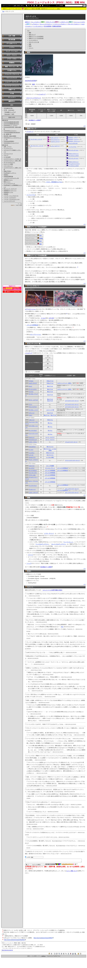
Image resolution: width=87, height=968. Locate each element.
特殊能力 (6, 174)
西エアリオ (50, 391)
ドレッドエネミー (36, 22)
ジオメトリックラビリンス (33, 98)
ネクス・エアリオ (33, 400)
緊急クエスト (7, 181)
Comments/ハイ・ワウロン (11, 125)
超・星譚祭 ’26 (7, 134)
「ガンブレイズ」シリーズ (36, 145)
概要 (30, 32)
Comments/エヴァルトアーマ (11, 143)
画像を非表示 (58, 590)
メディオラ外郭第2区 (50, 470)
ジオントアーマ (54, 137)
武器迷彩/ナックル (8, 192)
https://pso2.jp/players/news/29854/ (44, 938)
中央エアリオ (50, 381)
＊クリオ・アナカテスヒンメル (11, 199)
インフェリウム (72, 146)
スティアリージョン (35, 334)
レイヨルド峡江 (50, 457)
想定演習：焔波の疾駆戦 (10, 136)
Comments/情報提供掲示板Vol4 (12, 132)
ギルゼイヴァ (32, 457)
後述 (33, 84)
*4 (2, 937)
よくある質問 (7, 157)
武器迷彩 (6, 194)
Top (3, 11)
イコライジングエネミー (60, 24)
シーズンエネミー (38, 26)
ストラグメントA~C (73, 155)
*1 (63, 179)
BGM (30, 46)
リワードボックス (8, 166)
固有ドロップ (32, 34)
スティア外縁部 (50, 465)
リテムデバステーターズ (71, 442)
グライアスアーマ (55, 139)
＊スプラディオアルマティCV (11, 178)
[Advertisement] (12, 24)
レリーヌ (31, 455)
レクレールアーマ (55, 146)
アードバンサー (33, 389)
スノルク (31, 449)
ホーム (5, 5)
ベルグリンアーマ (55, 141)
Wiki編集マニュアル (10, 112)
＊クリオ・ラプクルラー (10, 197)
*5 (47, 526)
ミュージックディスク (9, 201)
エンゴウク (31, 468)
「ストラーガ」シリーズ (36, 139)
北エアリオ (50, 394)
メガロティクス (64, 22)
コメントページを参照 (49, 590)
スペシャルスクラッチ (9, 183)
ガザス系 (51, 318)
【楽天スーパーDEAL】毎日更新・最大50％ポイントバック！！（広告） (42, 8)
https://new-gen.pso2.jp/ (7, 950)
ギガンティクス (31, 16)
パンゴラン (31, 452)
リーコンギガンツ (33, 40)
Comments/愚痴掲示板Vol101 (11, 123)
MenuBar (7, 114)
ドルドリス (31, 465)
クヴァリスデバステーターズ (72, 460)
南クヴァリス (50, 446)
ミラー (47, 5)
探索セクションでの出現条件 (36, 36)
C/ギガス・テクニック (74, 141)
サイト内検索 (59, 5)
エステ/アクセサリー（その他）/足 (12, 159)
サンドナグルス (33, 430)
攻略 (30, 44)
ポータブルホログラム (9, 162)
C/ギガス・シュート (73, 139)
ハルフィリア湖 (50, 410)
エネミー (27, 22)
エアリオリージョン (30, 309)
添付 (22, 5)
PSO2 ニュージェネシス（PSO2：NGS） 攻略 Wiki (56, 2)
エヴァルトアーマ (8, 153)
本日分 (10, 110)
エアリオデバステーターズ (71, 400)
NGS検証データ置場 (35, 120)
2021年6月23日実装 (31, 80)
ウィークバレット (68, 542)
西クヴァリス (47, 449)
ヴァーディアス (33, 472)
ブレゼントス (32, 489)
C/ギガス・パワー (72, 137)
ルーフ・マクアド (50, 437)
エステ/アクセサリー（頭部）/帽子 (12, 160)
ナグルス (31, 381)
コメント (31, 48)
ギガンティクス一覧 (34, 42)
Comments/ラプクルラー (10, 130)
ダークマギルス (33, 470)
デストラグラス (33, 406)
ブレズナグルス (33, 485)
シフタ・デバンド (49, 533)
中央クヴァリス (50, 452)
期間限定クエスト (8, 180)
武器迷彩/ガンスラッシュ (10, 190)
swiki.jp (43, 956)
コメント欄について (71, 871)
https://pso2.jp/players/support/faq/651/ (15, 939)
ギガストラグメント (73, 153)
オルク (30, 386)
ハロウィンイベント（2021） (64, 383)
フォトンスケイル (72, 143)
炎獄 (40, 244)
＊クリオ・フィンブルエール (11, 195)
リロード (10, 5)
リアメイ (30, 554)
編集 (15, 5)
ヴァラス (31, 391)
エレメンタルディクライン (58, 544)
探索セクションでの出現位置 (36, 38)
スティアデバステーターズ (71, 488)
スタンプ (6, 155)
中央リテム (50, 419)
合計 (13, 110)
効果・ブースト (8, 146)
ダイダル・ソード (33, 410)
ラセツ (30, 415)
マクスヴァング (33, 439)
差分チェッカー (7, 8)
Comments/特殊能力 (9, 141)
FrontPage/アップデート (10, 173)
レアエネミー (35, 24)
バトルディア (42, 94)
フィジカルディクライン (42, 544)
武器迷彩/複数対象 (8, 176)
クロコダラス (32, 446)
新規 (18, 5)
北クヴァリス (50, 455)
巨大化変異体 (47, 26)
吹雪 (40, 241)
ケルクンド (31, 437)
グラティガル (32, 475)
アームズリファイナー (74, 163)
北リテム (50, 430)
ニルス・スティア (33, 492)
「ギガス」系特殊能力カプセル (53, 182)
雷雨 (40, 235)
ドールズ (43, 318)
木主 (62, 626)
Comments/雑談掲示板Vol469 (11, 122)
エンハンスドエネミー (46, 24)
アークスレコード (8, 148)
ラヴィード (31, 413)
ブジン (30, 404)
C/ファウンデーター (73, 150)
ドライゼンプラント (50, 468)
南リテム (50, 423)
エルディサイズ (33, 383)
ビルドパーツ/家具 (8, 164)
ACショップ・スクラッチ (10, 188)
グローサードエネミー (74, 24)
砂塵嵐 (41, 238)
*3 (66, 313)
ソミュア (28, 563)
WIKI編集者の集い (8, 108)
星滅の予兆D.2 (7, 171)
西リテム (50, 426)
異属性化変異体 (56, 26)
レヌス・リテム (33, 442)
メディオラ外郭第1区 (32, 325)
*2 (2, 931)
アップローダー (17, 8)
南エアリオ (50, 386)
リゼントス (31, 419)
